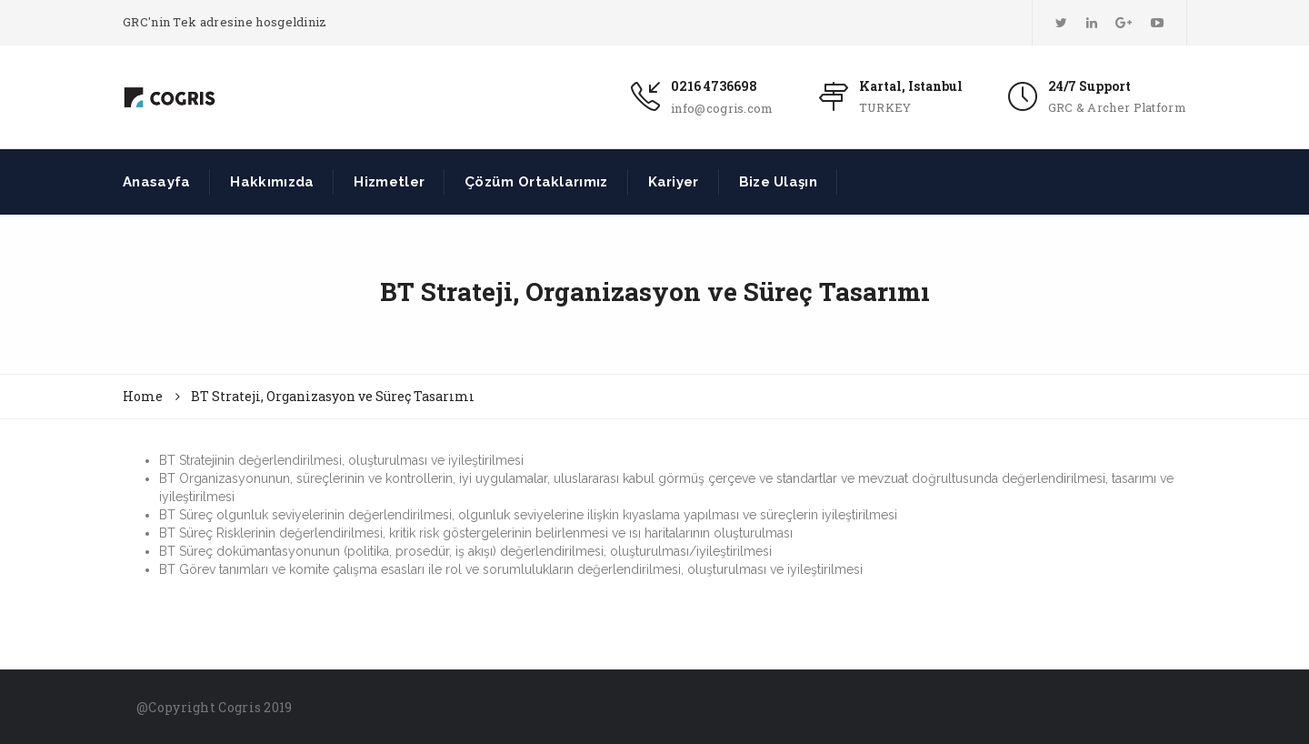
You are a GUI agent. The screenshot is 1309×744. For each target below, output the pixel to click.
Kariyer (673, 182)
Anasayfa (156, 182)
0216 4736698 (714, 86)
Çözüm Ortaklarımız (536, 182)
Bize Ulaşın (778, 182)
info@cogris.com (722, 108)
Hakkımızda (272, 182)
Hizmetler (389, 182)
